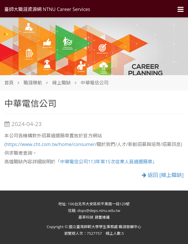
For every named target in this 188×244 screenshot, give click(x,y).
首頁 (9, 83)
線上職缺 (61, 83)
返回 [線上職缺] (163, 175)
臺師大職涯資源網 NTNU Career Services (47, 9)
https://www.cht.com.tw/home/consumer (50, 144)
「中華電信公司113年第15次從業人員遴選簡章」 (106, 161)
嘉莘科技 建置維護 (93, 217)
